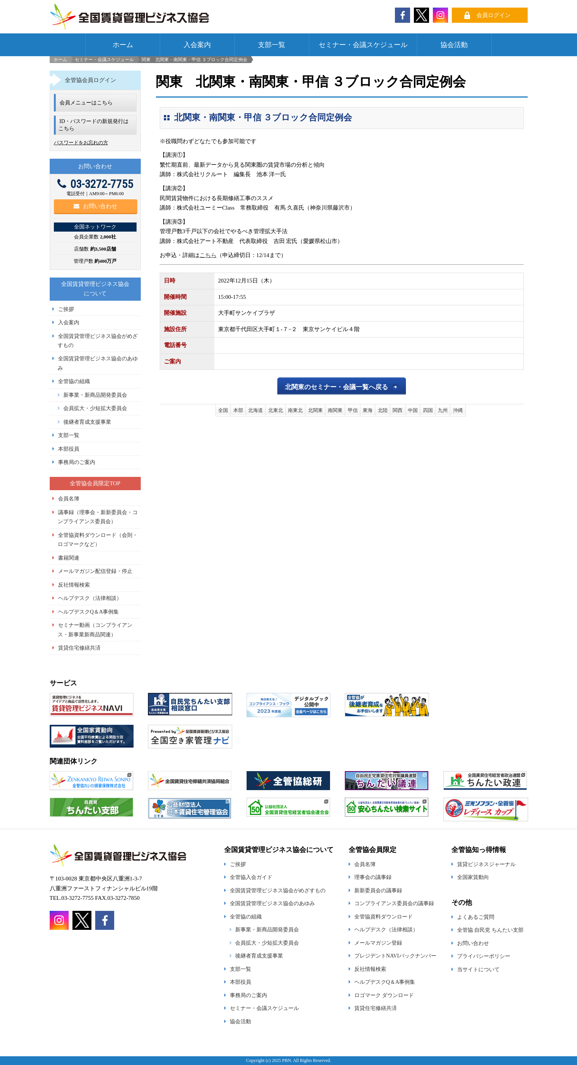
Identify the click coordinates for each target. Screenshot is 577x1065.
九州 (443, 410)
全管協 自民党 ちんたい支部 (490, 930)
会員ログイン (493, 15)
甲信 (353, 410)
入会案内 (197, 45)
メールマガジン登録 (378, 943)
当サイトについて (478, 969)
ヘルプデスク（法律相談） (90, 598)
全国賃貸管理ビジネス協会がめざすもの (277, 890)
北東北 (275, 410)
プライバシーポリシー (483, 956)
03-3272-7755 (95, 184)
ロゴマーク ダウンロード (384, 995)
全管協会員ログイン (90, 80)
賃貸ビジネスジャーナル (486, 864)
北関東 (315, 410)
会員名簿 (68, 498)
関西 (397, 410)
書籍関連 (68, 558)
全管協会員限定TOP (95, 483)
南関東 (335, 410)
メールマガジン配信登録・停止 (95, 571)
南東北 (295, 410)
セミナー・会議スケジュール (363, 45)
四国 (428, 410)
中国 (413, 410)
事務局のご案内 (76, 462)
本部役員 (68, 449)
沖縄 (458, 410)
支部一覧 (271, 45)
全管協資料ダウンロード (383, 917)
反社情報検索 (74, 585)
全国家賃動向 (473, 877)
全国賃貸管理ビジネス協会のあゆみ (272, 903)
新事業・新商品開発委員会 (95, 395)
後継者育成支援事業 (87, 422)
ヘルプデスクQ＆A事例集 (88, 612)
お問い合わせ (95, 206)
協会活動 (454, 45)
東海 (368, 410)
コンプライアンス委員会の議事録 (394, 903)
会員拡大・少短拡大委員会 (95, 408)
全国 (223, 410)
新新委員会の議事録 (378, 890)
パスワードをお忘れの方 (81, 142)
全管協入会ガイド (251, 877)
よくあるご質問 (475, 917)
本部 (238, 410)
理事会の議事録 (372, 877)
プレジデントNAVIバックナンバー (395, 956)
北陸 (383, 410)
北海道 (255, 410)
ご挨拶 (66, 309)
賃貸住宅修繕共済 (79, 648)
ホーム (123, 45)
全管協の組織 (74, 381)
